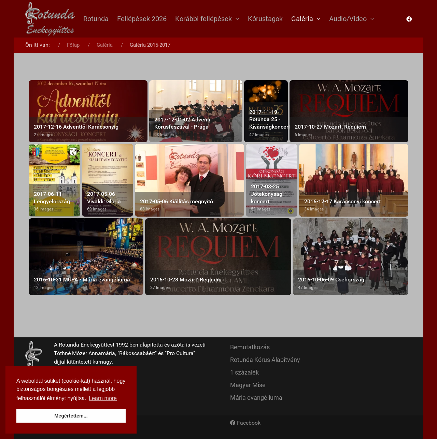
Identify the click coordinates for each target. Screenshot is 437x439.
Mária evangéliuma (256, 397)
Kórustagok (265, 19)
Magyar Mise (248, 385)
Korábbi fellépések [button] (207, 19)
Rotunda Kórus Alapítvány (265, 359)
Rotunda (96, 19)
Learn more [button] (103, 398)
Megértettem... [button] (71, 416)
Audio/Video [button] (351, 19)
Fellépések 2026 (142, 19)
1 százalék (244, 372)
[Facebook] (245, 423)
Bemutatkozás (250, 347)
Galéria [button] (306, 19)
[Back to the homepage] (50, 19)
